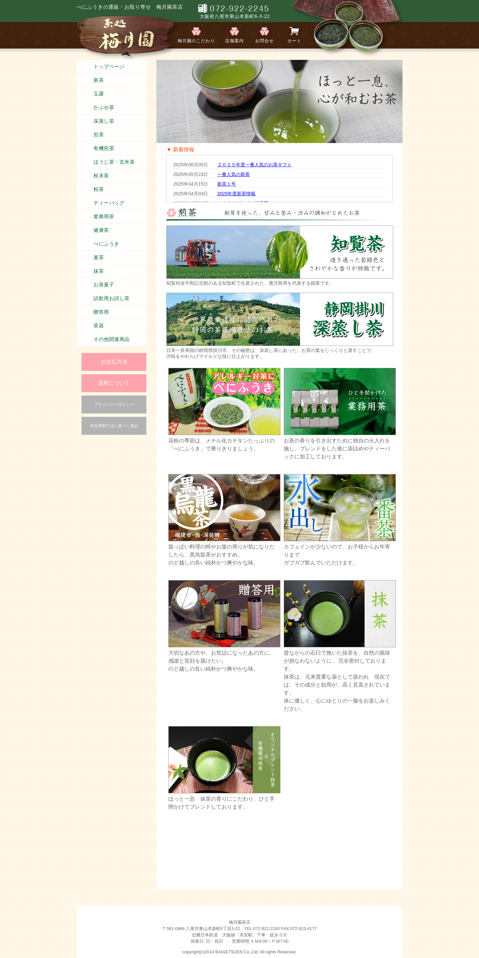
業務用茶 (103, 216)
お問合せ (264, 40)
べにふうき (106, 243)
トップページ (108, 66)
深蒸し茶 (103, 121)
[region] (279, 101)
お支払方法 (114, 362)
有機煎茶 (103, 148)
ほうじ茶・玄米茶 (114, 162)
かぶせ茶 (103, 107)
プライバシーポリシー (114, 404)
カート (294, 40)
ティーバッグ (108, 203)
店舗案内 (234, 40)
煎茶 (98, 134)
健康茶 (101, 230)
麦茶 (98, 257)
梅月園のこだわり (196, 40)
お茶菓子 (103, 284)
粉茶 (98, 189)
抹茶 (98, 271)
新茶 (98, 80)
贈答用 (101, 312)
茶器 (98, 325)
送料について (114, 383)
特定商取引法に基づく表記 (114, 425)
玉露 (98, 93)
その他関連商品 (111, 339)
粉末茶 (101, 175)
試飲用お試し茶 (111, 298)
